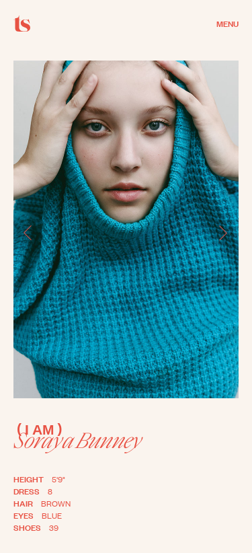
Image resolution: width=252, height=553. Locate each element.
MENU (227, 23)
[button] (28, 233)
